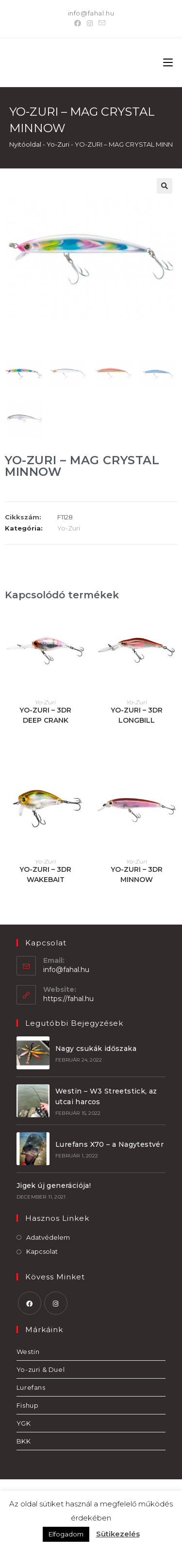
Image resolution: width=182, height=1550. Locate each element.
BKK (24, 1441)
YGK (24, 1423)
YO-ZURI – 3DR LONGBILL (137, 715)
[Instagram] (90, 23)
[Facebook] (79, 23)
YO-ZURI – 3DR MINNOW (137, 874)
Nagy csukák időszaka (95, 1048)
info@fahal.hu (91, 13)
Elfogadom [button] (66, 1534)
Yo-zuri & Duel (41, 1369)
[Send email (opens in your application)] (102, 23)
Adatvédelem (48, 1237)
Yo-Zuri (58, 144)
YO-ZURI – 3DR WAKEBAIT (45, 874)
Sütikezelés (118, 1533)
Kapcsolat (42, 1251)
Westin (28, 1351)
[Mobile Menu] (168, 62)
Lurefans (31, 1387)
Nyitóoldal (25, 144)
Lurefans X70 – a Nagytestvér (109, 1144)
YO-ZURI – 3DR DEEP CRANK (45, 715)
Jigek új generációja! (54, 1185)
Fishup (28, 1405)
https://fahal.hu (68, 998)
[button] (164, 186)
